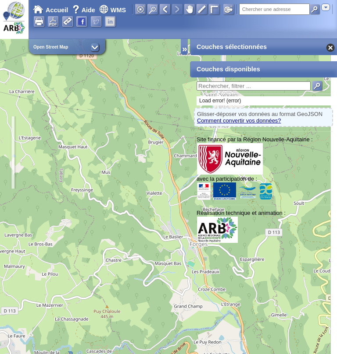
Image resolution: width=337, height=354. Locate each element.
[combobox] (325, 7)
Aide (84, 10)
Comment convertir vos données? (239, 120)
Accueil (50, 10)
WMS (112, 10)
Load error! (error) (220, 101)
